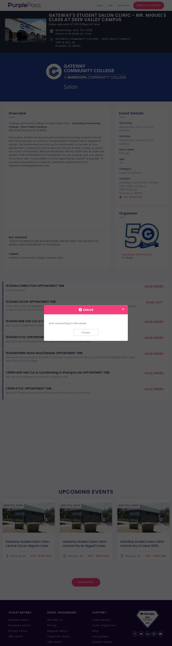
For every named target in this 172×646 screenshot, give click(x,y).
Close (86, 332)
